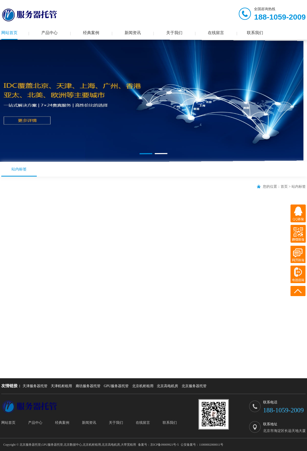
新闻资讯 (133, 33)
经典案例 (91, 33)
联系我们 (255, 33)
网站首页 (9, 33)
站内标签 (19, 172)
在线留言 (216, 33)
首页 (284, 186)
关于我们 (174, 33)
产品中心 (49, 33)
